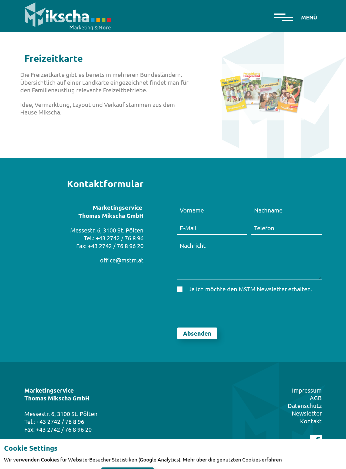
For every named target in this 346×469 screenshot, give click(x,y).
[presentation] (218, 310)
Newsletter (307, 413)
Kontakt (311, 420)
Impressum (307, 390)
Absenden (197, 333)
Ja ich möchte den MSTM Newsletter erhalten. (250, 288)
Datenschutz (305, 405)
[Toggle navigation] (309, 16)
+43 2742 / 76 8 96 (120, 237)
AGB (316, 397)
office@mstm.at (122, 260)
